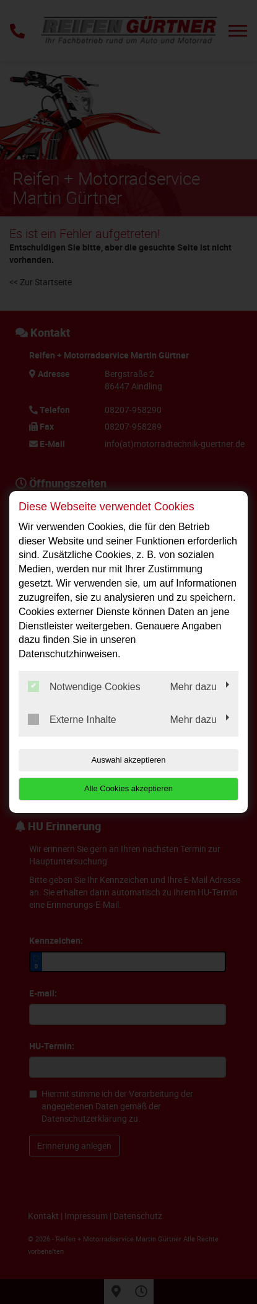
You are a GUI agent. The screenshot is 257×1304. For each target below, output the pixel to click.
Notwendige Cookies (84, 686)
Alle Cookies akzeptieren (128, 788)
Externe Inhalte (72, 719)
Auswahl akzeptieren (129, 760)
